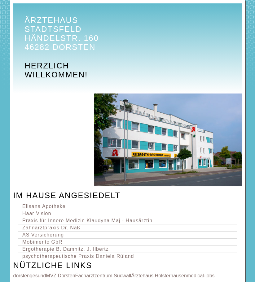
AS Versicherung (43, 234)
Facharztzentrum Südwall (103, 275)
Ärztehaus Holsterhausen (159, 275)
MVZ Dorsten (60, 275)
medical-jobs (201, 275)
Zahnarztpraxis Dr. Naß (51, 227)
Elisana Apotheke (44, 206)
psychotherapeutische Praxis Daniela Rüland (78, 256)
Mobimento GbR (42, 242)
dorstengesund (29, 275)
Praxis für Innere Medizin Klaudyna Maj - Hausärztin (87, 220)
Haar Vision (36, 213)
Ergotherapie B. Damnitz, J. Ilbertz (65, 249)
